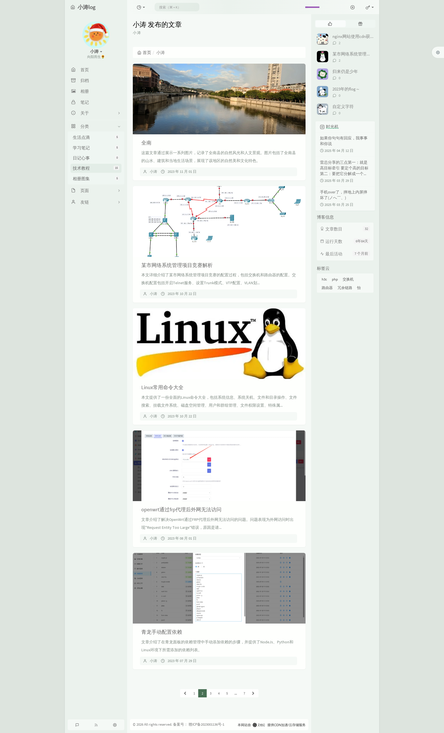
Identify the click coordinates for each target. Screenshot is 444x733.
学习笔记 (96, 147)
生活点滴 (96, 137)
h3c (324, 279)
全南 (146, 142)
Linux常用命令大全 (162, 387)
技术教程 (96, 168)
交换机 (348, 279)
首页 (144, 52)
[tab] (330, 24)
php (335, 279)
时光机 (332, 126)
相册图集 (96, 178)
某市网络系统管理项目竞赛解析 (177, 265)
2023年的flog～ (346, 89)
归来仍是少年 (345, 71)
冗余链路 (345, 287)
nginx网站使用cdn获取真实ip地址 (363, 36)
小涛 (153, 171)
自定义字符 (343, 106)
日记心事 (96, 158)
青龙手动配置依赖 (161, 632)
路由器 (327, 287)
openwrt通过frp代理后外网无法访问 (181, 509)
